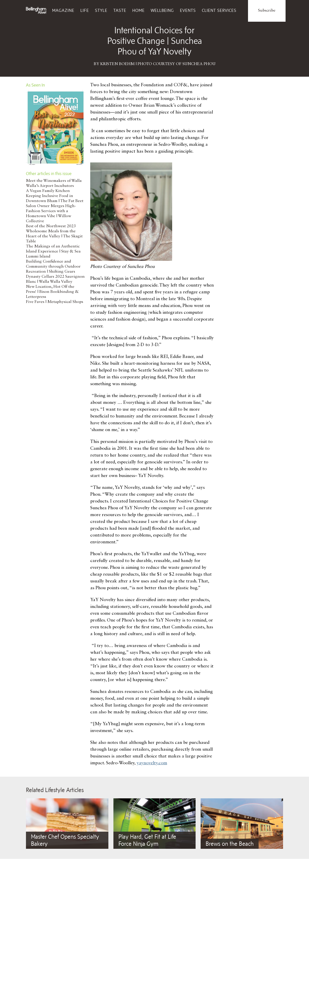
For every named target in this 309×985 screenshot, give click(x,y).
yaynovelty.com (152, 763)
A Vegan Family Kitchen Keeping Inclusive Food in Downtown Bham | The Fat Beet (54, 196)
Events (188, 10)
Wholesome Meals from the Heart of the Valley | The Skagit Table (54, 236)
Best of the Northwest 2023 (51, 226)
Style (101, 10)
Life (84, 10)
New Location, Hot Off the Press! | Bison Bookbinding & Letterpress (52, 292)
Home (138, 10)
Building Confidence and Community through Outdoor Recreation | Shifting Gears (53, 267)
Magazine (63, 10)
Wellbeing (162, 10)
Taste (119, 10)
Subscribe (266, 11)
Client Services (219, 10)
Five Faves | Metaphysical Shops (54, 302)
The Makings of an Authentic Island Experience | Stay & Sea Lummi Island (53, 251)
